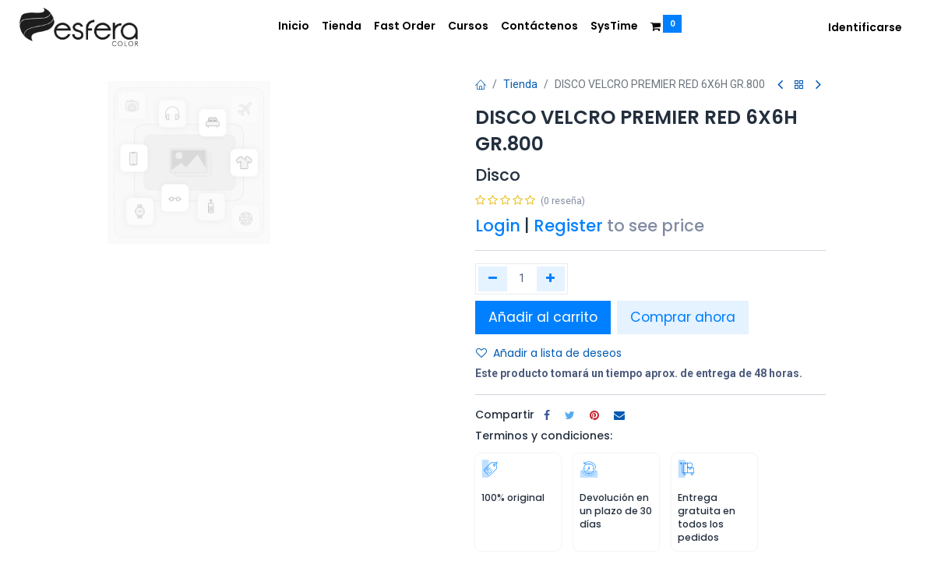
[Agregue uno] (551, 278)
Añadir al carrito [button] (542, 317)
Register (568, 225)
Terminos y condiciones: (543, 435)
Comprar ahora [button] (682, 317)
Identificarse (865, 27)
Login (497, 225)
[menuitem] (293, 26)
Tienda (520, 84)
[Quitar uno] (492, 278)
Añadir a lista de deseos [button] (549, 353)
